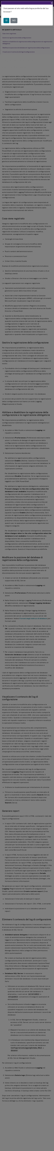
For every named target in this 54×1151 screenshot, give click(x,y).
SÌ (6, 20)
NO (14, 20)
